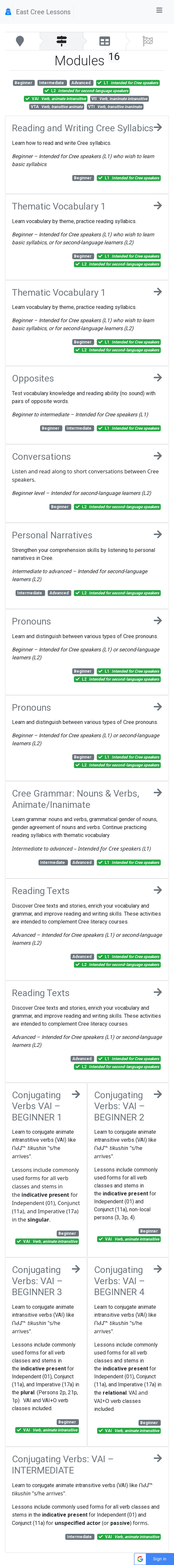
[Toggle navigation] (159, 12)
